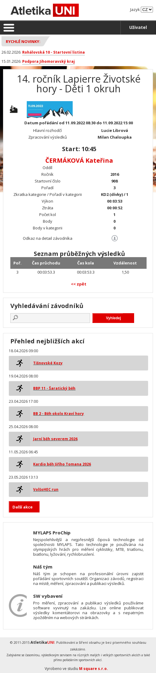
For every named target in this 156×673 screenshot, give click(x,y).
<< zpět (78, 284)
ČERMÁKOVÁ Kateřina (79, 160)
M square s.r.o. (93, 668)
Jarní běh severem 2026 (55, 438)
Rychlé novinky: (23, 41)
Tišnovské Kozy (48, 363)
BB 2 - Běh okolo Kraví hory (58, 413)
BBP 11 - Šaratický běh (54, 388)
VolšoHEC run (45, 489)
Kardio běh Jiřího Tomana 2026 (62, 464)
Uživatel (138, 27)
